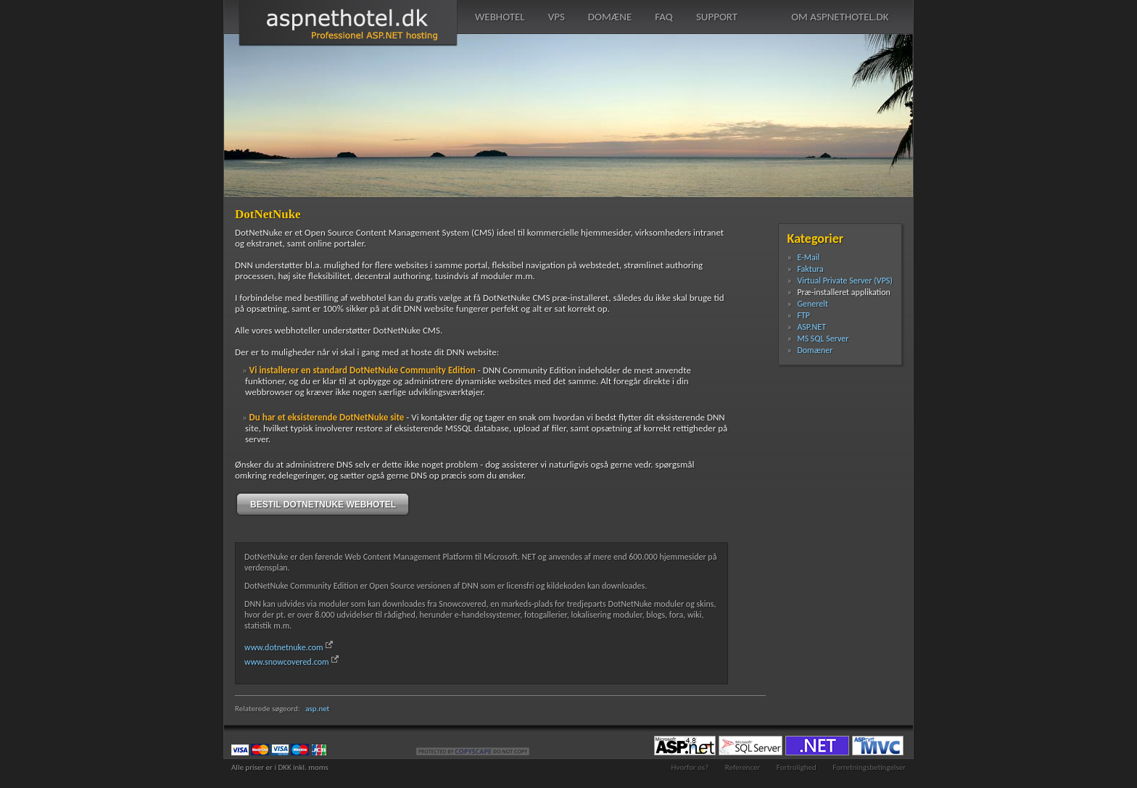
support (716, 16)
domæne (610, 16)
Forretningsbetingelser (869, 767)
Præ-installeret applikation (843, 292)
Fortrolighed (796, 767)
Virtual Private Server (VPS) (845, 280)
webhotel (500, 16)
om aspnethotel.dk (839, 16)
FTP (803, 315)
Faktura (810, 269)
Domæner (814, 350)
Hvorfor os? (689, 767)
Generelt (812, 304)
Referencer (743, 767)
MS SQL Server (822, 338)
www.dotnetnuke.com (283, 647)
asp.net (317, 708)
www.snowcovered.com (286, 662)
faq (664, 16)
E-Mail (808, 257)
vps (556, 16)
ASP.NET (811, 327)
